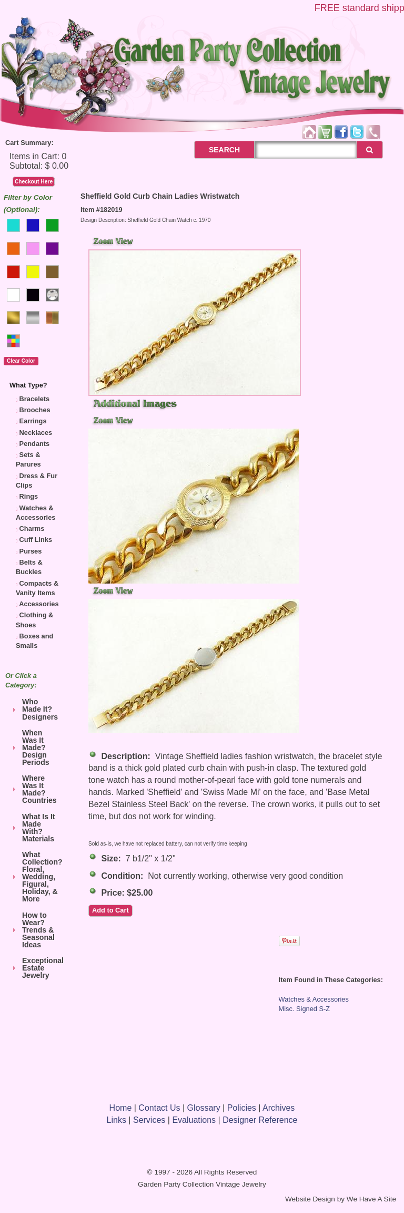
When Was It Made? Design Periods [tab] (29, 747)
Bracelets (34, 399)
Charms (32, 528)
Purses (30, 551)
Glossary (203, 1107)
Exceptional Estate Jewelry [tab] (35, 967)
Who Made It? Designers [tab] (33, 709)
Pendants (34, 444)
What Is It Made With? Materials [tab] (32, 827)
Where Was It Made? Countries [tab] (33, 789)
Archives (278, 1107)
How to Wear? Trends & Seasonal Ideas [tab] (32, 930)
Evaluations (194, 1119)
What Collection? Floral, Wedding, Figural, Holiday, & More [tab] (35, 876)
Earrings (33, 421)
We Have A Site (371, 1199)
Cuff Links (36, 540)
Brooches (34, 410)
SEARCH (213, 149)
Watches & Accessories (314, 999)
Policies (241, 1107)
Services (149, 1119)
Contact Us (159, 1107)
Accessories (38, 604)
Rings (28, 496)
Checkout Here (34, 182)
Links (116, 1119)
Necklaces (36, 432)
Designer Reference (260, 1119)
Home (120, 1107)
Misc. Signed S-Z (304, 1009)
